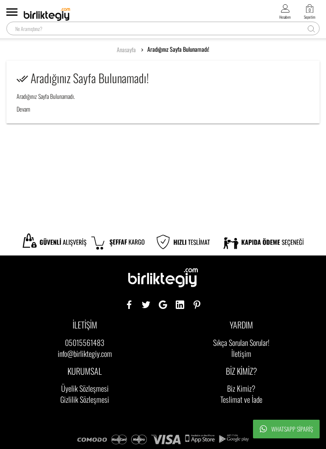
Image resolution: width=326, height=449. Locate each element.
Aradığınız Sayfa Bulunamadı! (178, 49)
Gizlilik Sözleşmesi (84, 399)
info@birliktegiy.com (85, 353)
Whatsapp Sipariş (286, 429)
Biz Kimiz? (241, 388)
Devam (23, 108)
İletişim (241, 353)
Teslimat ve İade (241, 399)
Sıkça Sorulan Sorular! (241, 342)
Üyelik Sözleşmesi (85, 388)
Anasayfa (126, 49)
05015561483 (84, 342)
